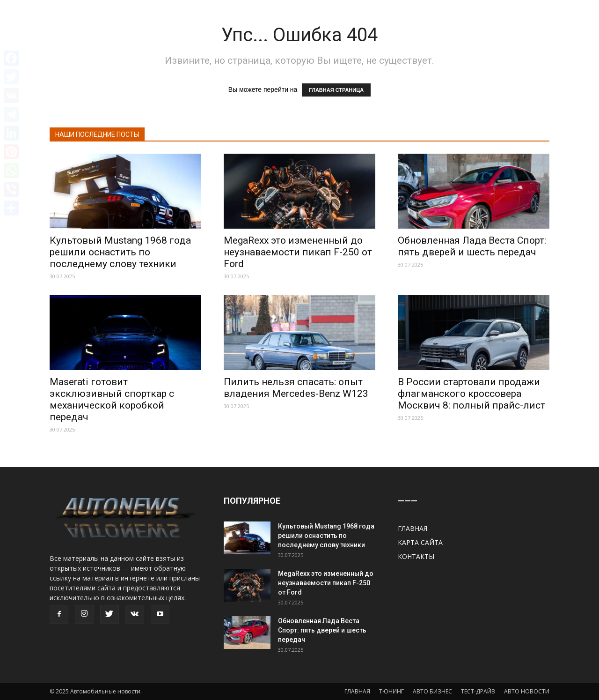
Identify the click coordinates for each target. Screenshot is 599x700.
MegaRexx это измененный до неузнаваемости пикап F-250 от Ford (298, 252)
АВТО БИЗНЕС (432, 691)
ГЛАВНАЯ (412, 528)
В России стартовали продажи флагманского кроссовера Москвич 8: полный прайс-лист (471, 393)
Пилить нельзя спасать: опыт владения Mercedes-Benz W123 (296, 387)
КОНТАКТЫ (416, 556)
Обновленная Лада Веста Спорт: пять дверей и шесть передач (472, 246)
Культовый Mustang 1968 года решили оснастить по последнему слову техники (120, 252)
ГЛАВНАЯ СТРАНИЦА (336, 90)
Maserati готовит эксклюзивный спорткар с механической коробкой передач (112, 399)
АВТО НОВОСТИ (526, 691)
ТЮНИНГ (391, 691)
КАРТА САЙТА (420, 542)
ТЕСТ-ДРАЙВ (478, 691)
